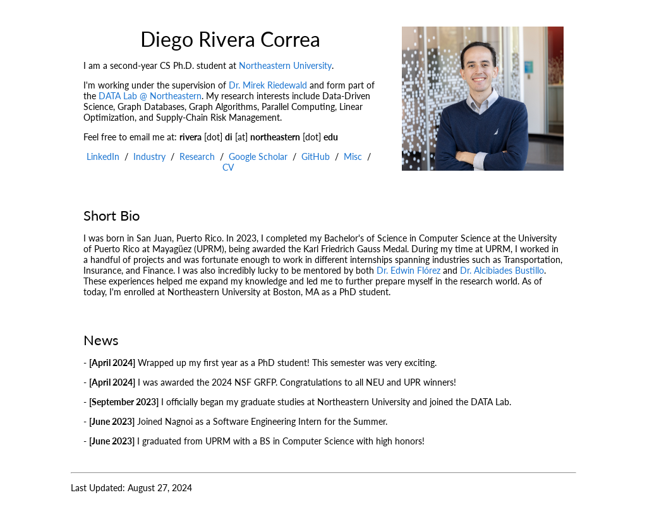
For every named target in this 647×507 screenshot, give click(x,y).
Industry (149, 156)
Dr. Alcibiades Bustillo (502, 270)
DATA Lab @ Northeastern (150, 95)
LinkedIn (103, 156)
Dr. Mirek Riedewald (268, 85)
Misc (353, 156)
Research (197, 156)
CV (227, 167)
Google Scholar (258, 156)
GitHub (315, 156)
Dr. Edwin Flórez (408, 270)
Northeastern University (285, 65)
